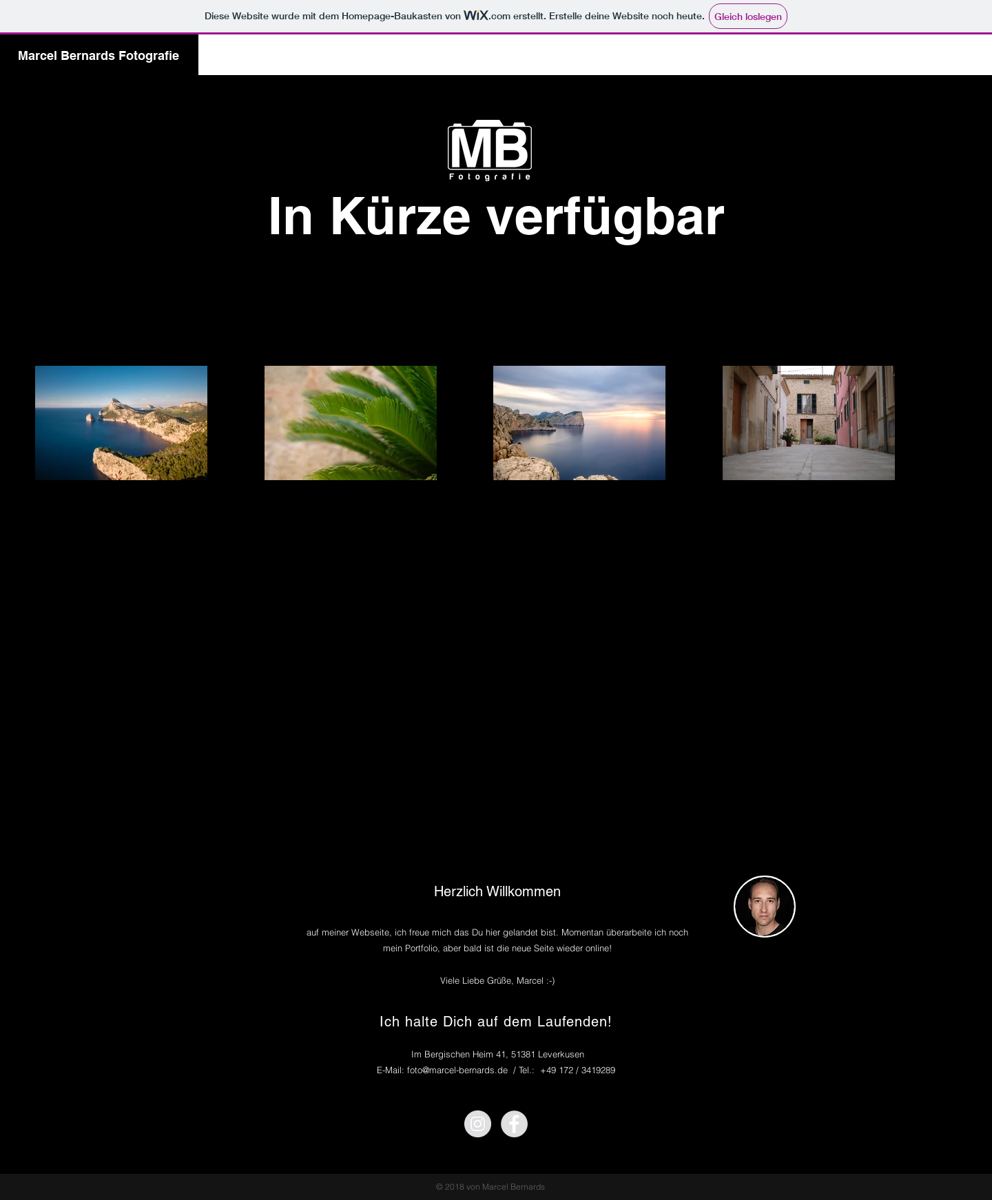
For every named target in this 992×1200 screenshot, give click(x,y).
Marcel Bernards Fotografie (98, 55)
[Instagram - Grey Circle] (477, 1123)
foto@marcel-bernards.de (457, 1069)
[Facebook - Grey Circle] (514, 1123)
